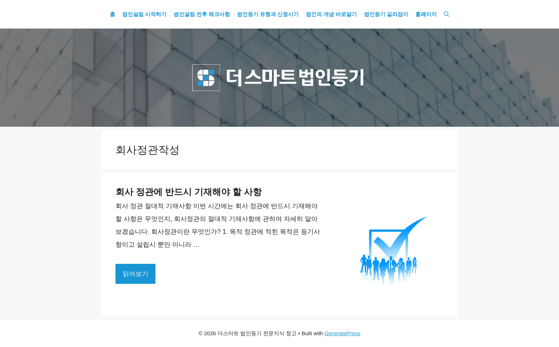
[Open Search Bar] (446, 14)
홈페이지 (426, 14)
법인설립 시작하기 (144, 14)
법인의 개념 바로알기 (331, 14)
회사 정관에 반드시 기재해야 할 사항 (189, 192)
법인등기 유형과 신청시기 (268, 14)
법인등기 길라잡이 (386, 14)
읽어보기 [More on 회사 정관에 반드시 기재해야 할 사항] (135, 273)
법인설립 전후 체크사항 (202, 14)
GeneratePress (342, 333)
